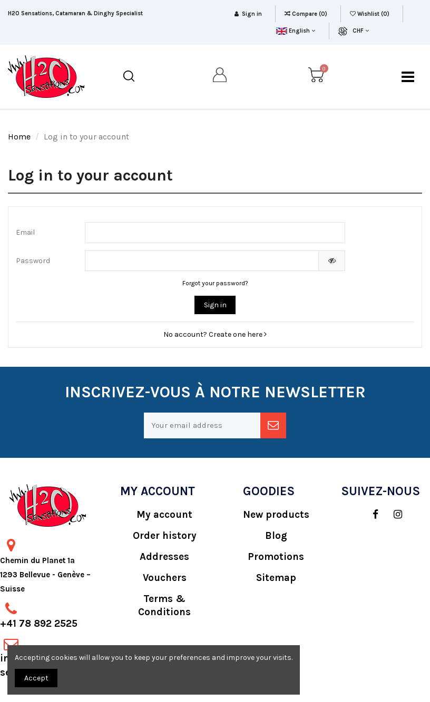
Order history (165, 535)
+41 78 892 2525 (38, 623)
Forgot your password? (215, 283)
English (295, 30)
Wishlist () (370, 14)
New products (276, 514)
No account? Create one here (215, 334)
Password (33, 260)
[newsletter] (273, 425)
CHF (361, 30)
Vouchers (165, 578)
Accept (36, 678)
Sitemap (276, 578)
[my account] (220, 76)
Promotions (276, 557)
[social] (370, 514)
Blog (276, 535)
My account (164, 514)
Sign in (215, 304)
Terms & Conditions (164, 605)
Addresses (164, 557)
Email (25, 232)
